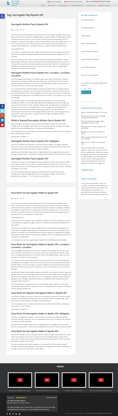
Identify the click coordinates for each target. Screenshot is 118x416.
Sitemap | (100, 413)
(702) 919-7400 (104, 1)
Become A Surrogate (54, 1)
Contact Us (90, 5)
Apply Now (52, 5)
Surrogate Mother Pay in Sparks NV (29, 24)
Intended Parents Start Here (73, 1)
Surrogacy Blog (104, 5)
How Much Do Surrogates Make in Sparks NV (34, 192)
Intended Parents (77, 5)
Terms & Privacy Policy (88, 101)
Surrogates (63, 5)
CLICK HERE (30, 176)
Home (43, 5)
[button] (2, 16)
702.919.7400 (107, 413)
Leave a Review (51, 397)
